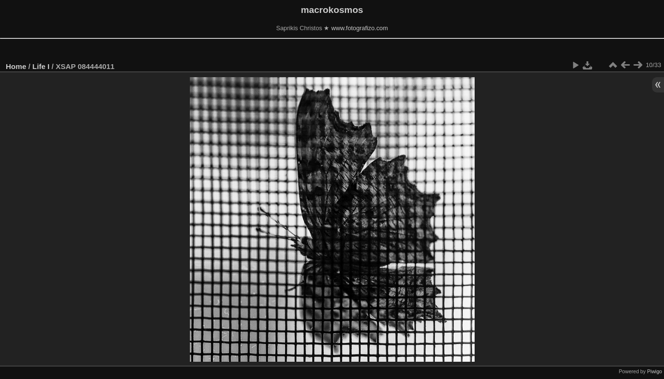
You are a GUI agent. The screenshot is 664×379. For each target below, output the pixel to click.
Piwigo (654, 371)
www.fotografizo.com (359, 28)
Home (16, 66)
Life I (41, 66)
